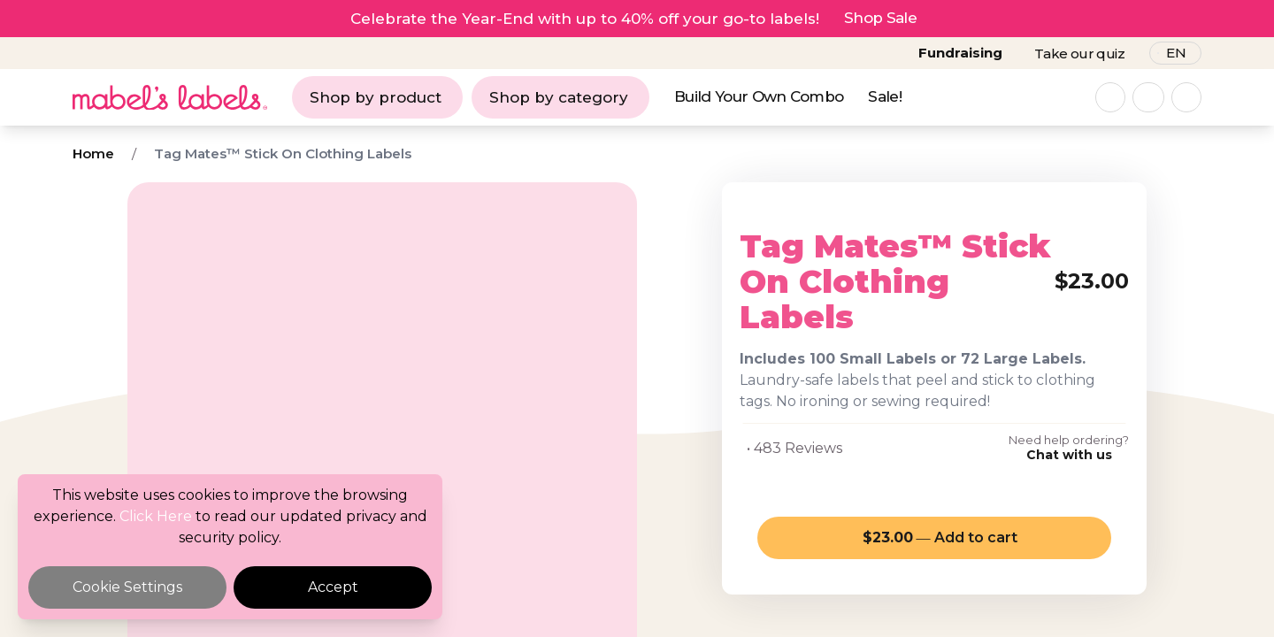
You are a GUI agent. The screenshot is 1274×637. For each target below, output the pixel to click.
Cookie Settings (127, 587)
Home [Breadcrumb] (93, 153)
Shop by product (375, 97)
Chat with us (1069, 455)
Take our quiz (1079, 53)
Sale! (885, 96)
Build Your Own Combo (758, 96)
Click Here (155, 516)
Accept (333, 587)
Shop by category (558, 97)
